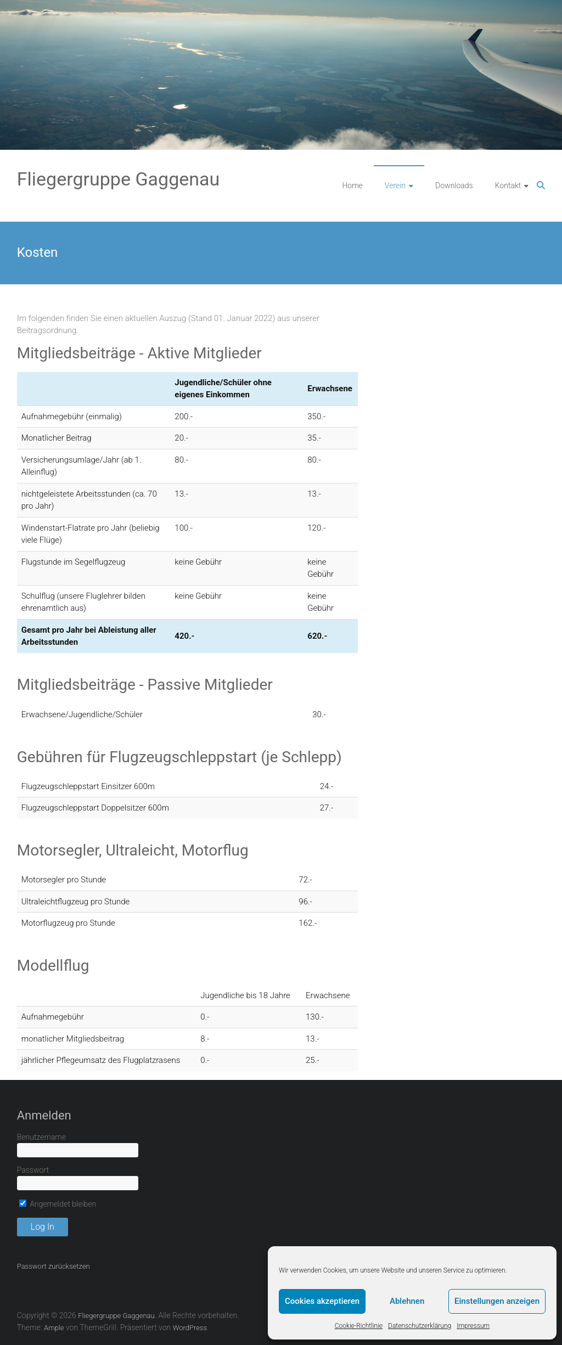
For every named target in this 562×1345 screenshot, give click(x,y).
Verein (395, 185)
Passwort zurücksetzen (53, 1266)
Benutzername (41, 1137)
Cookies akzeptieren (322, 1301)
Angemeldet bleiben (58, 1204)
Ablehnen (407, 1301)
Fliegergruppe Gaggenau (118, 179)
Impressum (473, 1326)
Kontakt (508, 185)
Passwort (33, 1170)
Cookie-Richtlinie (359, 1326)
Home (352, 185)
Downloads (454, 185)
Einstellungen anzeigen (496, 1301)
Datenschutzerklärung (419, 1326)
